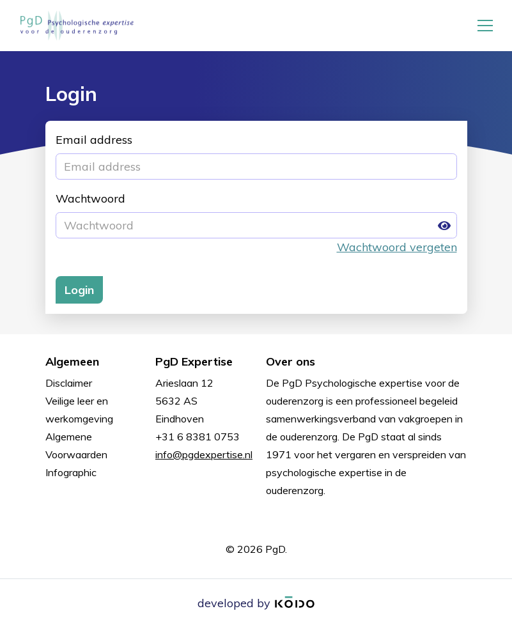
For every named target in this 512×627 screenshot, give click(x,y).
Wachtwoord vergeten (397, 247)
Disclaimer (68, 382)
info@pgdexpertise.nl (203, 454)
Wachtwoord (90, 198)
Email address (94, 139)
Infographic (71, 472)
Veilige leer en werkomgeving (79, 409)
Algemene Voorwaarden (76, 445)
